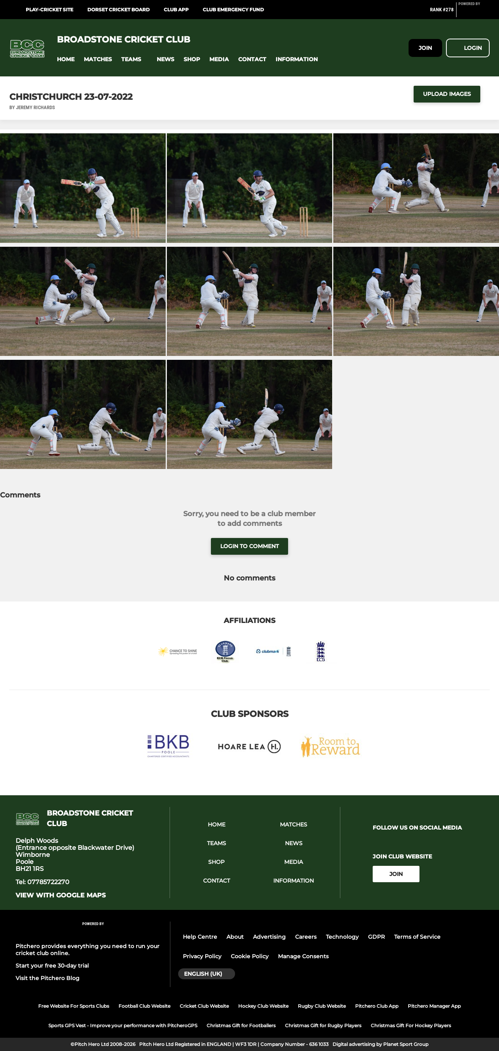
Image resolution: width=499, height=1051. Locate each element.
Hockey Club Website (263, 1006)
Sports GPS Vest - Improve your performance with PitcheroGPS (122, 1025)
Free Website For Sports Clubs (73, 1006)
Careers (306, 936)
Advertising (269, 936)
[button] (65, 59)
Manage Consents (303, 956)
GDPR (376, 936)
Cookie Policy (250, 956)
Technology (342, 936)
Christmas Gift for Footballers (241, 1025)
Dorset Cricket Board (118, 9)
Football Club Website (144, 1006)
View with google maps (61, 895)
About (235, 936)
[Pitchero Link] (474, 13)
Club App (176, 9)
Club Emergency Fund (233, 9)
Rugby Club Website (322, 1006)
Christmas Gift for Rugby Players (323, 1025)
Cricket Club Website (204, 1006)
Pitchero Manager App (434, 1006)
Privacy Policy (202, 956)
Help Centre (200, 936)
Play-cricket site (49, 9)
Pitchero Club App (376, 1006)
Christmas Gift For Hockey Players (411, 1025)
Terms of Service (417, 936)
